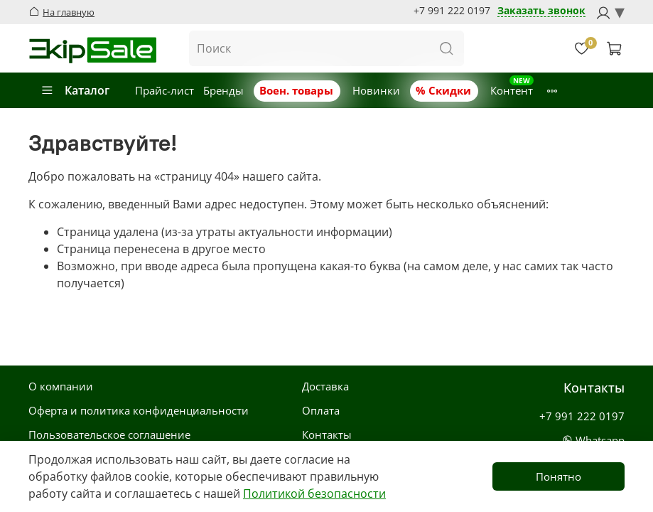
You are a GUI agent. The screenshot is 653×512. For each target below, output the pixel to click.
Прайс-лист (164, 90)
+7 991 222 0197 (452, 10)
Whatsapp (593, 440)
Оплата (321, 410)
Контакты (327, 434)
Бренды (223, 90)
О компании (60, 386)
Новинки (376, 90)
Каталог (75, 90)
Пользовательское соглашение (109, 434)
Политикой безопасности (314, 493)
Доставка (325, 386)
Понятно (558, 476)
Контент (511, 90)
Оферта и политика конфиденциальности (138, 410)
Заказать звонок (541, 11)
